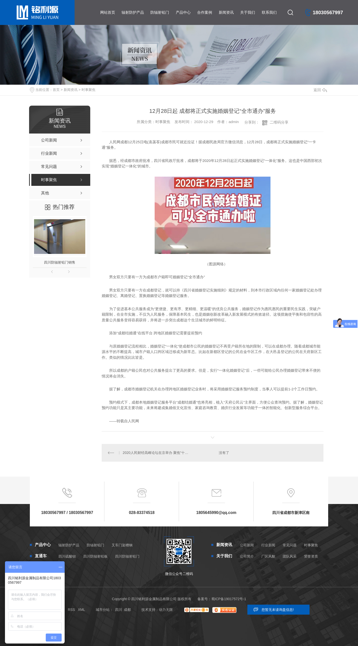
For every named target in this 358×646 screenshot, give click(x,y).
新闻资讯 (226, 12)
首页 (56, 90)
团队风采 (290, 556)
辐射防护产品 (133, 12)
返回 (320, 90)
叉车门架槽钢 (122, 545)
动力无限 (166, 610)
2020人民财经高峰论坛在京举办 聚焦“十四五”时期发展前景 (157, 453)
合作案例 (204, 12)
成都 (127, 610)
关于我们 (247, 12)
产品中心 (183, 12)
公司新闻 (247, 545)
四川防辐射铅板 (95, 556)
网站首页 (107, 12)
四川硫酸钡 (67, 556)
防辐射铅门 (159, 12)
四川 (118, 610)
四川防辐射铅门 (127, 556)
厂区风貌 (268, 556)
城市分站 (103, 610)
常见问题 (290, 545)
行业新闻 (268, 545)
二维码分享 (279, 122)
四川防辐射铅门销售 (59, 262)
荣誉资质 (311, 556)
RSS (71, 610)
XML (81, 610)
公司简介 (247, 556)
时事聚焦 (88, 90)
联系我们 (269, 12)
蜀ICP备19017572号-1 (228, 599)
